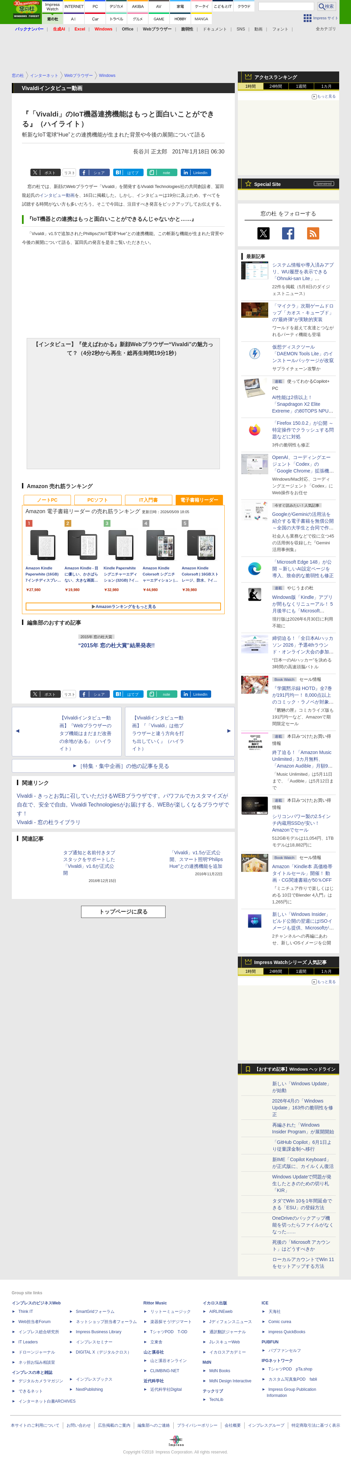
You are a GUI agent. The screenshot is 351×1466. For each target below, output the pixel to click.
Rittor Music (155, 1303)
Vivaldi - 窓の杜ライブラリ (49, 822)
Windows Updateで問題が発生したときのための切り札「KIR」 (302, 1183)
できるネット (31, 1391)
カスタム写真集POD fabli (293, 1379)
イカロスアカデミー (227, 1352)
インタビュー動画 (57, 195)
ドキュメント (215, 29)
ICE (265, 1303)
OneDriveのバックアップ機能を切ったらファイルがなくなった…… (303, 1224)
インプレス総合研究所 (39, 1331)
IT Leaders (28, 1342)
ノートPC (47, 500)
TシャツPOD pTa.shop (290, 1369)
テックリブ (213, 1391)
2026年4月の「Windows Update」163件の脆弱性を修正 (302, 1107)
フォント (280, 29)
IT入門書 (148, 500)
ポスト (50, 173)
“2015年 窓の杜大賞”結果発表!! (116, 645)
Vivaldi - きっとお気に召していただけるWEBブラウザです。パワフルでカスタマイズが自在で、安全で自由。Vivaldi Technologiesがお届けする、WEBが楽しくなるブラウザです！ (123, 804)
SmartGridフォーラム (95, 1311)
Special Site (267, 184)
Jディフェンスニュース (230, 1321)
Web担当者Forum (35, 1321)
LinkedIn (200, 173)
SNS (241, 29)
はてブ (133, 173)
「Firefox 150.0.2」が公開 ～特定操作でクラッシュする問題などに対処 (303, 429)
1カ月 (326, 86)
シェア (99, 173)
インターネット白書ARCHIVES (47, 1401)
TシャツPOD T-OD (168, 1331)
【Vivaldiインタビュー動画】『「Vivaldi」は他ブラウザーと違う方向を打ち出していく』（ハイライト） (158, 733)
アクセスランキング (275, 77)
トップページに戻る (123, 912)
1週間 (301, 86)
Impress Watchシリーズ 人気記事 (290, 962)
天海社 (275, 1311)
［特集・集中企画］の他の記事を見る (123, 766)
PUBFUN (270, 1342)
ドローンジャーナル (37, 1352)
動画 (258, 29)
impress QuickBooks (287, 1331)
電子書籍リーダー (199, 500)
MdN (207, 1362)
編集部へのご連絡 (153, 1425)
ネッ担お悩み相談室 (37, 1362)
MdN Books (219, 1370)
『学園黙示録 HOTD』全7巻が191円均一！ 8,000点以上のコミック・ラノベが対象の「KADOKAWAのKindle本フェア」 (303, 702)
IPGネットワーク (277, 1360)
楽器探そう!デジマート (171, 1321)
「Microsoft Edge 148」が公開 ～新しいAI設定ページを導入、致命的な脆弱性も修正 (303, 568)
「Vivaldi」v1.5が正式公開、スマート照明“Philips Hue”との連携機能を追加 (196, 859)
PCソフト (97, 500)
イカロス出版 (215, 1303)
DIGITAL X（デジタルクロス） (104, 1352)
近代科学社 (154, 1381)
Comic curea (280, 1321)
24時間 (276, 86)
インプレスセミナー (94, 1342)
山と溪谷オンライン (168, 1360)
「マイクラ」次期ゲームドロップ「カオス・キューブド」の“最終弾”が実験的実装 (303, 312)
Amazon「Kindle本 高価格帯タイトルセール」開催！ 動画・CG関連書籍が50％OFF (302, 873)
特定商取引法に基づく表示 (316, 1425)
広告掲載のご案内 (114, 1425)
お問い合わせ (79, 1425)
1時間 (250, 86)
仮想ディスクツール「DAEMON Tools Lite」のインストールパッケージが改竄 (303, 353)
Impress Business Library (99, 1331)
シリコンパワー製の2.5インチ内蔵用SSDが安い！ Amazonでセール (301, 823)
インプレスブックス (94, 1379)
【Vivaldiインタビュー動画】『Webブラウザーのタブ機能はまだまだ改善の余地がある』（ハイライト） (85, 733)
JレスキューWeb (224, 1342)
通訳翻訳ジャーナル (227, 1331)
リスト (69, 173)
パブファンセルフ (285, 1350)
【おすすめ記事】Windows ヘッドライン (295, 1069)
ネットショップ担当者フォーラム (106, 1321)
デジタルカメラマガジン (41, 1381)
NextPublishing (89, 1389)
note (166, 173)
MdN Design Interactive (230, 1381)
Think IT (26, 1311)
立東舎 (156, 1342)
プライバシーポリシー (197, 1425)
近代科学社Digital (166, 1389)
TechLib (216, 1399)
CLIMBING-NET (164, 1370)
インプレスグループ (266, 1425)
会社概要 (233, 1425)
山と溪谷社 (154, 1352)
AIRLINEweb (221, 1311)
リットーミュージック (170, 1311)
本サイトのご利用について (35, 1425)
